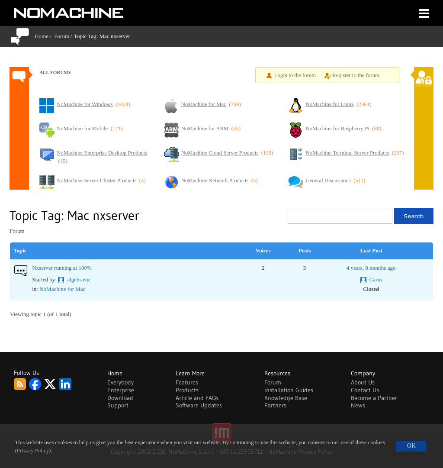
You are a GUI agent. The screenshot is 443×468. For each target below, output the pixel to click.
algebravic (78, 279)
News (358, 405)
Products (187, 390)
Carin (375, 279)
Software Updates (199, 405)
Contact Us (365, 390)
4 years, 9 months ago (371, 268)
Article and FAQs (197, 398)
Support (117, 405)
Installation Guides (288, 390)
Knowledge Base (285, 398)
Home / (44, 36)
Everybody (120, 382)
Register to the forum (355, 75)
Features (187, 382)
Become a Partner (374, 398)
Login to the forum (295, 75)
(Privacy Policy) (33, 451)
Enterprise (120, 390)
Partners (275, 405)
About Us (363, 382)
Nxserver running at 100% (62, 268)
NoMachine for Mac (62, 289)
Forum (61, 36)
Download (120, 398)
